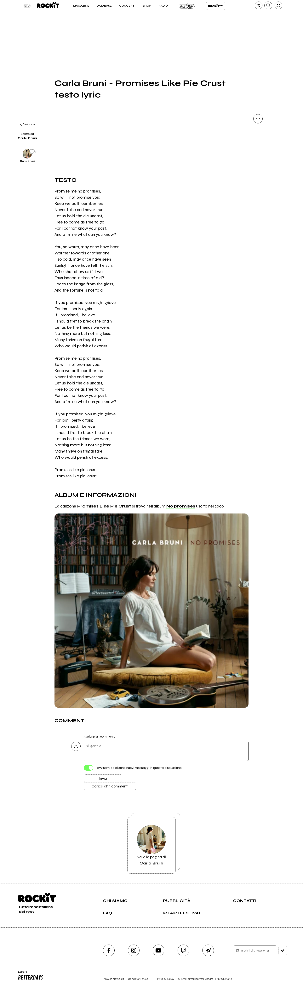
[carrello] (258, 5)
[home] (48, 6)
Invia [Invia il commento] (103, 778)
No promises (180, 506)
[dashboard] (278, 5)
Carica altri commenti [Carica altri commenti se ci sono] (110, 786)
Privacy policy (165, 979)
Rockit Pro (215, 6)
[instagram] (134, 950)
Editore (29, 975)
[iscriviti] (282, 950)
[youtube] (158, 950)
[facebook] (109, 950)
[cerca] (268, 5)
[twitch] (183, 950)
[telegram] (208, 950)
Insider (187, 6)
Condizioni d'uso (138, 979)
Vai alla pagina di (151, 845)
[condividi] (258, 118)
